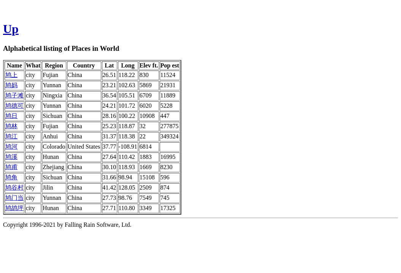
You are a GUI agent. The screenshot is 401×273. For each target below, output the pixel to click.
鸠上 (11, 75)
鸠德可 (14, 105)
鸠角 (11, 177)
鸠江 (11, 136)
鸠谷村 (14, 187)
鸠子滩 (14, 95)
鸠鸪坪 (14, 208)
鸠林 (11, 126)
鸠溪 (11, 157)
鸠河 (11, 146)
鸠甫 (11, 167)
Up (11, 29)
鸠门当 (14, 198)
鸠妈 (11, 85)
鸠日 (11, 116)
